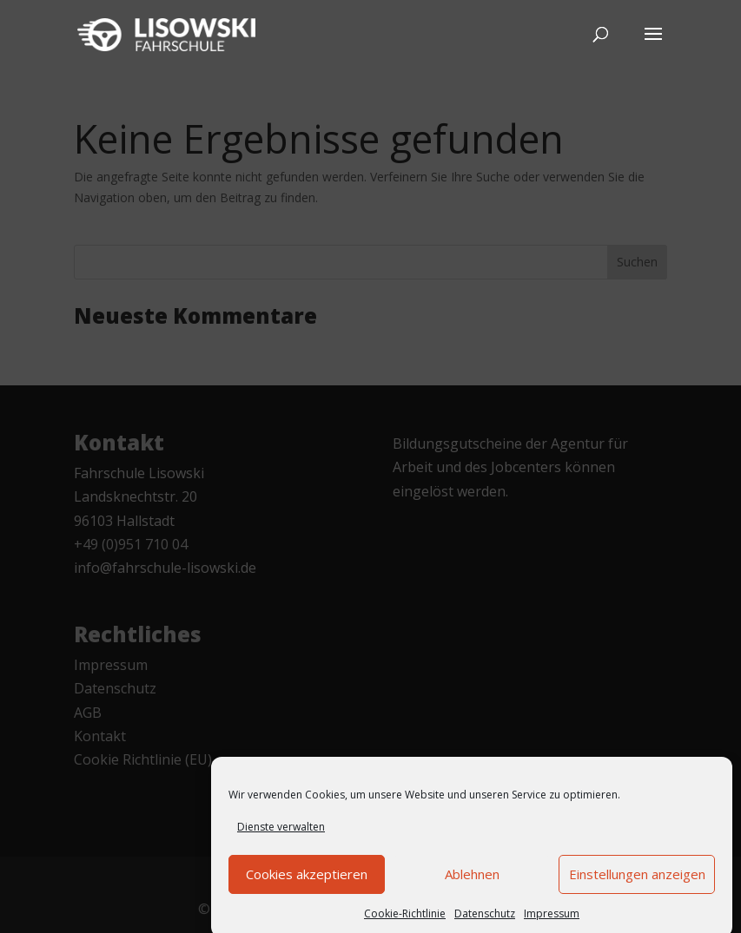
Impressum (551, 923)
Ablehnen (472, 883)
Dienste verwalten (281, 836)
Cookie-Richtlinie (405, 923)
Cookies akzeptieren (306, 883)
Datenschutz (484, 923)
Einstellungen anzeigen (637, 883)
